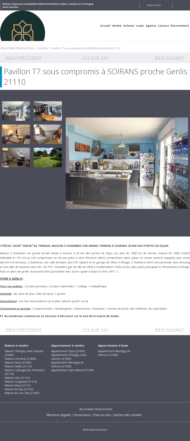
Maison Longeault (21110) (21, 381)
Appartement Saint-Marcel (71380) (72, 370)
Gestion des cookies (127, 415)
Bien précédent (24, 58)
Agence (151, 25)
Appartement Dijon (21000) (68, 351)
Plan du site (102, 415)
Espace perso (154, 5)
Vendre (117, 25)
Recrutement (180, 25)
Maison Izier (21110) (17, 377)
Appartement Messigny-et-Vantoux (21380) (67, 364)
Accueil (105, 25)
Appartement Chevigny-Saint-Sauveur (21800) (69, 356)
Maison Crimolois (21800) (20, 358)
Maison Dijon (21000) (18, 362)
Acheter (128, 25)
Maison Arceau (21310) (19, 389)
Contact (163, 25)
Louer (140, 25)
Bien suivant (169, 58)
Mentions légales (58, 415)
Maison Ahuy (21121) (18, 385)
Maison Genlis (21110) (18, 366)
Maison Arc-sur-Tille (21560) (22, 393)
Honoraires (82, 415)
